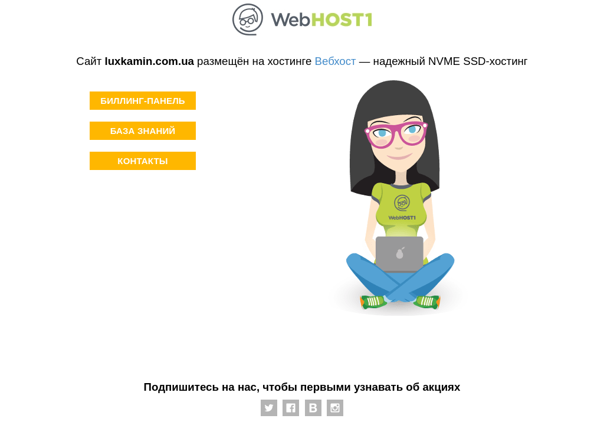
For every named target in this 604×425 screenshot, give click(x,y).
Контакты (142, 161)
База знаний (143, 131)
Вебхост (335, 61)
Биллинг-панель (142, 101)
